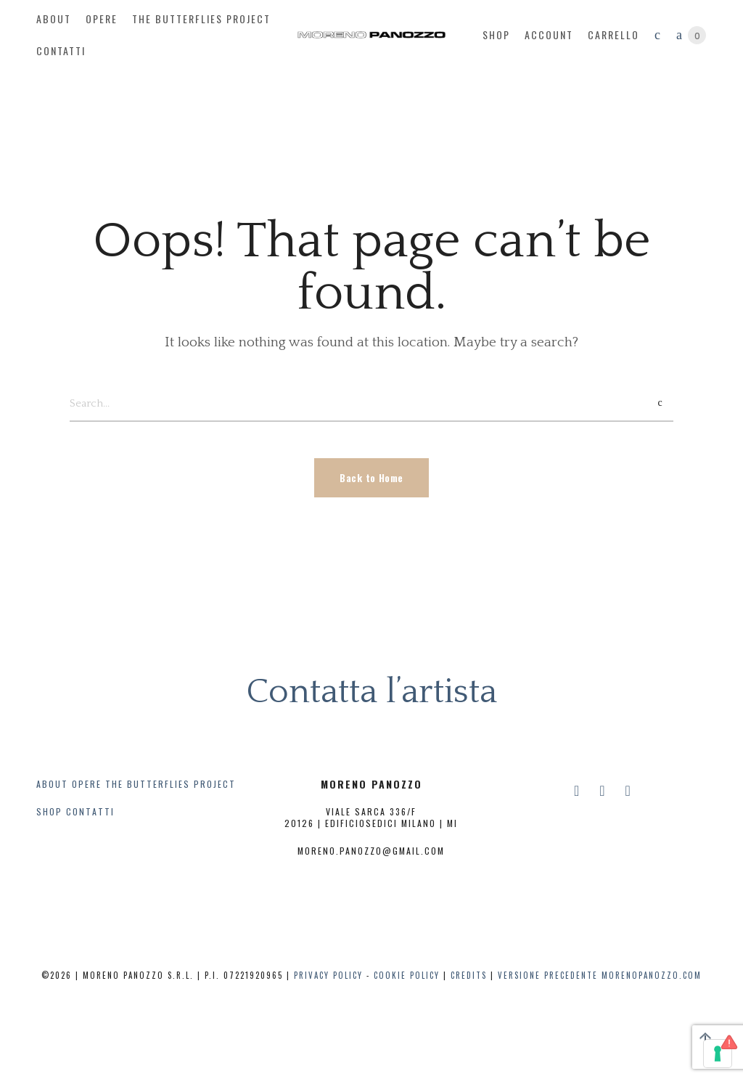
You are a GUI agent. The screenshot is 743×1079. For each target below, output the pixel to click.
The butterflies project (201, 18)
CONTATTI (90, 811)
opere (102, 18)
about (53, 18)
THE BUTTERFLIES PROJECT (170, 784)
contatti (61, 50)
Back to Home (371, 477)
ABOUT (52, 784)
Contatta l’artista (371, 691)
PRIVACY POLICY (328, 975)
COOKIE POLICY (407, 975)
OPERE (87, 784)
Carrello (613, 34)
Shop (496, 34)
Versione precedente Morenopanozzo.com (600, 975)
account (549, 34)
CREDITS (469, 975)
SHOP (49, 811)
